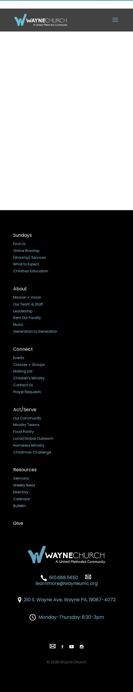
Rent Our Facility (27, 317)
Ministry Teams (26, 424)
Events (18, 357)
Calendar (21, 498)
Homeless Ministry (28, 445)
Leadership (22, 311)
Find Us (19, 243)
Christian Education (30, 271)
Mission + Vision (27, 297)
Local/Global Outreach (33, 438)
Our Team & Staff (28, 304)
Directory (20, 492)
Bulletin (19, 505)
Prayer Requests (27, 391)
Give (18, 523)
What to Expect (26, 264)
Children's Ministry (29, 378)
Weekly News (24, 485)
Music (18, 324)
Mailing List (22, 371)
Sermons (21, 478)
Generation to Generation (35, 331)
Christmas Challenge (32, 452)
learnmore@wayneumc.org (67, 580)
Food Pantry (23, 431)
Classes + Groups (29, 364)
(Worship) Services (29, 257)
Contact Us (23, 385)
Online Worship (26, 250)
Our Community (27, 418)
